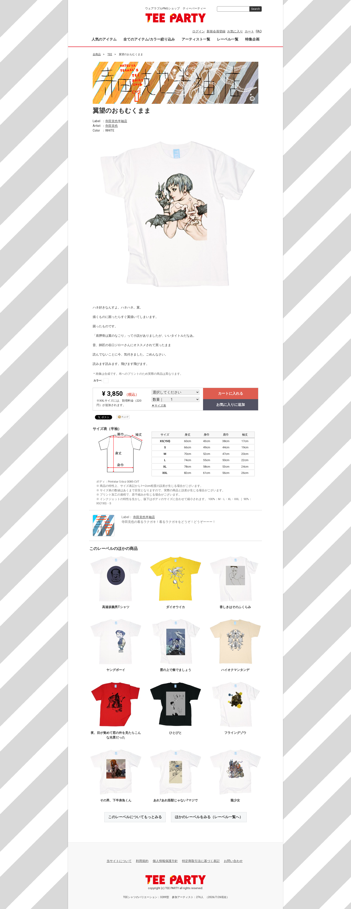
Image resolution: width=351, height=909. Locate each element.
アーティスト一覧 (196, 39)
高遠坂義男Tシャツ (115, 607)
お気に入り (235, 31)
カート (249, 31)
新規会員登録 (216, 31)
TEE (109, 54)
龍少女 (235, 800)
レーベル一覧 (227, 39)
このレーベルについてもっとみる (135, 817)
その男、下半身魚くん (115, 800)
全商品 (97, 54)
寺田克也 (111, 125)
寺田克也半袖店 (116, 121)
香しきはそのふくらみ (235, 607)
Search (255, 9)
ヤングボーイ (115, 670)
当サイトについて (119, 861)
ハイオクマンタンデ (235, 670)
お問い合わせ (233, 861)
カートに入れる (230, 393)
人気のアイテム (104, 39)
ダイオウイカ (175, 607)
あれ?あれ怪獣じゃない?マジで (175, 800)
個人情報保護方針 (165, 861)
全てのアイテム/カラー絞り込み (149, 39)
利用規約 (142, 861)
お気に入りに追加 (230, 404)
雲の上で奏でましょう (175, 670)
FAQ (259, 31)
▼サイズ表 (159, 405)
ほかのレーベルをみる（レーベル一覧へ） (209, 817)
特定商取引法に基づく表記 (201, 861)
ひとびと (175, 732)
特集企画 (252, 39)
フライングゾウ (235, 732)
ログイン (198, 31)
